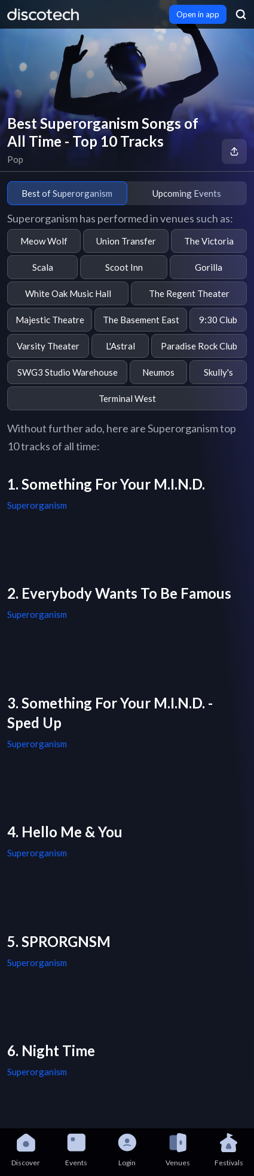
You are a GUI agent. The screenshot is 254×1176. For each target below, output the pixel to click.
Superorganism (37, 505)
